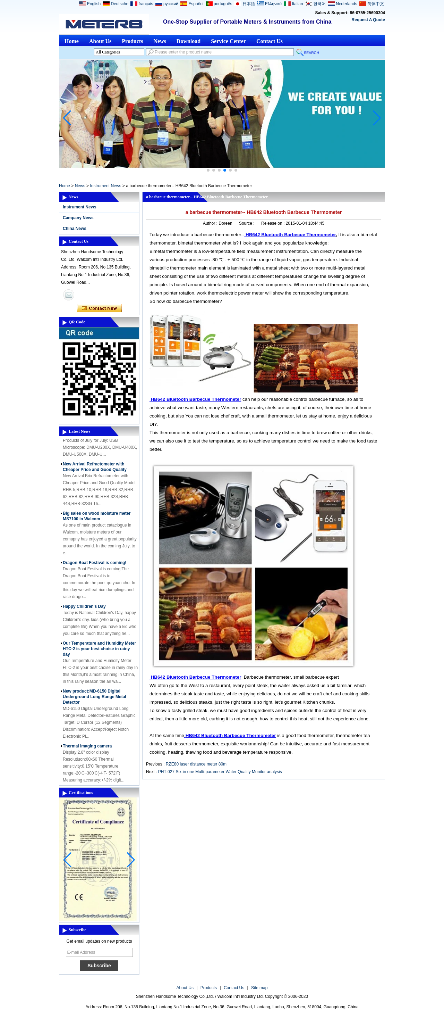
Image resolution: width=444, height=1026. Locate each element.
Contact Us (269, 41)
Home (72, 41)
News (159, 41)
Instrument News (105, 185)
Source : (247, 223)
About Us (100, 41)
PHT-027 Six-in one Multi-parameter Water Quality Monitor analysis (220, 771)
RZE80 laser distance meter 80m (196, 764)
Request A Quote (368, 19)
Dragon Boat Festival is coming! (94, 564)
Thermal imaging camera (87, 748)
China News (74, 228)
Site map (259, 987)
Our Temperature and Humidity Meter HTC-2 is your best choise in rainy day (99, 651)
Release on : (273, 223)
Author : (211, 223)
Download (188, 41)
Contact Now (99, 308)
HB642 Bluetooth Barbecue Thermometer (291, 234)
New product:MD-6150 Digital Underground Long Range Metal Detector (94, 699)
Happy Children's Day (84, 608)
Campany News (78, 217)
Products (132, 41)
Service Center (228, 41)
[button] (208, 170)
